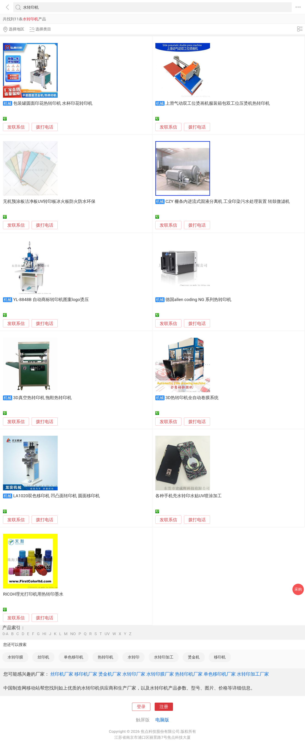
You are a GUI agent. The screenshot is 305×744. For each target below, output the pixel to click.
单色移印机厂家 (220, 674)
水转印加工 (163, 657)
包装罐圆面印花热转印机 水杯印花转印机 (53, 103)
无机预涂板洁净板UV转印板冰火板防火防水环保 (49, 201)
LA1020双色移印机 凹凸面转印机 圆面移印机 (56, 495)
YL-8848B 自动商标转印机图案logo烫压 (51, 299)
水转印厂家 (133, 674)
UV (107, 634)
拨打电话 (44, 127)
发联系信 (16, 127)
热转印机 (105, 657)
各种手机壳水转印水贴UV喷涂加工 (188, 495)
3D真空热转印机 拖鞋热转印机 (42, 397)
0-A (5, 634)
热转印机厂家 (188, 674)
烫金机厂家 (109, 674)
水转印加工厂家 (253, 674)
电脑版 (162, 720)
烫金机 (194, 657)
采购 (298, 589)
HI (44, 634)
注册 (163, 706)
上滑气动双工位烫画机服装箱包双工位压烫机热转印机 (217, 103)
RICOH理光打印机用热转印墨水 (33, 594)
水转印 (133, 657)
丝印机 (43, 657)
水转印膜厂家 (160, 674)
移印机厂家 (85, 674)
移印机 (220, 657)
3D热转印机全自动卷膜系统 (192, 397)
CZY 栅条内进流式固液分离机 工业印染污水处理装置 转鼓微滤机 (227, 201)
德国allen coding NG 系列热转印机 (198, 299)
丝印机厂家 (61, 674)
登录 (141, 706)
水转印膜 (15, 657)
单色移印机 (73, 657)
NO (73, 634)
